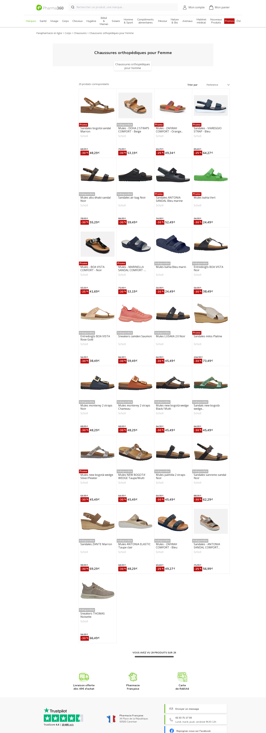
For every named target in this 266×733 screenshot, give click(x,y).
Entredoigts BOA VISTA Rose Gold (95, 338)
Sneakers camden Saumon (135, 336)
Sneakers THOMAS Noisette (92, 615)
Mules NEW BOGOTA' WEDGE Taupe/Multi (132, 476)
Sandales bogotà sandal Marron (95, 130)
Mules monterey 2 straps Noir (96, 407)
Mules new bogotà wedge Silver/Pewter (96, 476)
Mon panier (219, 7)
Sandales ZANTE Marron (96, 544)
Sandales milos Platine (208, 336)
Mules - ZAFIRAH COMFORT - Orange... (169, 130)
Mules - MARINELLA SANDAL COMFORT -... (132, 268)
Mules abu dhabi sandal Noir (95, 199)
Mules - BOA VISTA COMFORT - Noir (92, 268)
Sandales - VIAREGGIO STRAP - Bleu (208, 130)
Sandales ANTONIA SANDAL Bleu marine (169, 199)
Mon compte (196, 7)
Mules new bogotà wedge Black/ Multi (172, 407)
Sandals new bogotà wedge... (207, 407)
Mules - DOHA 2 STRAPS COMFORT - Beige (133, 130)
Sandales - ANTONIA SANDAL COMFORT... (207, 546)
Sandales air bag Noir (132, 197)
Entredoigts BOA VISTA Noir (208, 268)
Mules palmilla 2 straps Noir (170, 476)
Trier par (192, 84)
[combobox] (123, 7)
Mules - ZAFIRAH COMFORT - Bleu (166, 546)
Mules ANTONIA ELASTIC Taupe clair (134, 546)
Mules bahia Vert (204, 197)
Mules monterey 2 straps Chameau (134, 407)
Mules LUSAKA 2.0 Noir (170, 336)
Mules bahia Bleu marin (171, 267)
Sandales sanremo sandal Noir (210, 476)
